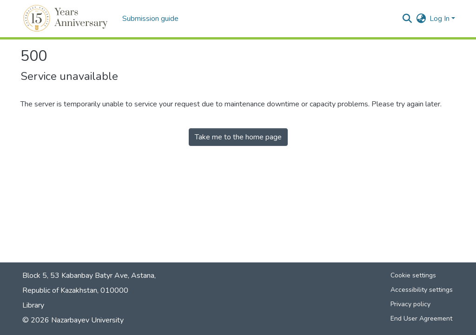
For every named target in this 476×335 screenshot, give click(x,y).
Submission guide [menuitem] (150, 18)
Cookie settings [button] (413, 275)
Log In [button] (440, 18)
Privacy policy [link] (410, 304)
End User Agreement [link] (421, 318)
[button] (66, 18)
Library (33, 305)
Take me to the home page (238, 137)
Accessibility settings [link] (421, 289)
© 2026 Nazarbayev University (73, 320)
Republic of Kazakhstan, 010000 (75, 290)
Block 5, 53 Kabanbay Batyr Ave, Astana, (89, 275)
